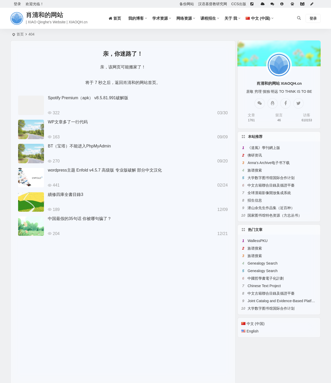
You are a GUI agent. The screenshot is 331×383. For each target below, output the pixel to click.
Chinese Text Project (264, 286)
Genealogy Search (262, 263)
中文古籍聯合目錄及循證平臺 (271, 185)
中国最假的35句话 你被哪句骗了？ (79, 218)
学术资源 (160, 18)
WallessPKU (257, 241)
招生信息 (254, 200)
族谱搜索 (254, 170)
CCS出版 (238, 4)
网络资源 (184, 18)
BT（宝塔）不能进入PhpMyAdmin (79, 146)
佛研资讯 (254, 155)
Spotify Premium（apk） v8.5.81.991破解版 (88, 98)
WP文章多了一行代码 (68, 122)
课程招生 (208, 18)
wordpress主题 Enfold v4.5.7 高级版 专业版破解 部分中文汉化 (105, 170)
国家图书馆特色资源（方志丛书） (274, 215)
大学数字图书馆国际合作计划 (271, 178)
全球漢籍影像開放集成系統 (269, 193)
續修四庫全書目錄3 (65, 194)
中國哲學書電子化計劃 (265, 278)
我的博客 (136, 18)
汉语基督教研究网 (212, 4)
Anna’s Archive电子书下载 (268, 163)
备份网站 (186, 4)
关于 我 (230, 18)
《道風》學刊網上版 (263, 148)
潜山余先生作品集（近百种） (271, 208)
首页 (20, 34)
